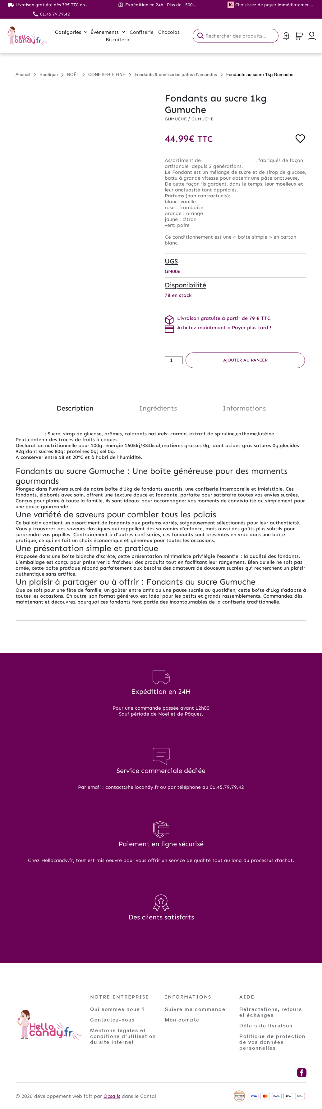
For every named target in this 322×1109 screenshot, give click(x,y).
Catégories (71, 32)
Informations (244, 408)
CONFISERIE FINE (106, 74)
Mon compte (182, 1019)
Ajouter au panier (245, 360)
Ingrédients (158, 408)
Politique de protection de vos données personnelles (272, 1042)
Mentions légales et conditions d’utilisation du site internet (123, 1036)
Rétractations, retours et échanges (270, 1012)
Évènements (107, 32)
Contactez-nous (112, 1019)
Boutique (48, 74)
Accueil (23, 74)
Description (75, 408)
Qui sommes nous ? (117, 1009)
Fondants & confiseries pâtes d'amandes (176, 74)
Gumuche (176, 119)
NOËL (73, 74)
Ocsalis (112, 1096)
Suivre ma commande (195, 1009)
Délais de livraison (266, 1025)
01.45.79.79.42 (55, 14)
